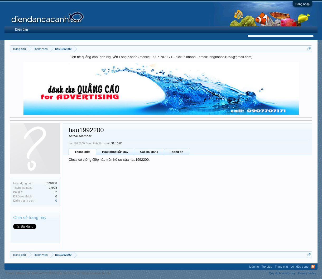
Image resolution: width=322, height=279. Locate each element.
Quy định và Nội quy (282, 273)
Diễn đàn (21, 29)
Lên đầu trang (300, 266)
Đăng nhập (302, 4)
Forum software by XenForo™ (43, 273)
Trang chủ (281, 266)
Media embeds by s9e (96, 273)
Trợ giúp (266, 266)
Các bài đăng (149, 151)
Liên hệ (254, 266)
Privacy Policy (307, 273)
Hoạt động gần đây (115, 151)
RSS (313, 266)
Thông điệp (82, 151)
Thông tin (176, 151)
